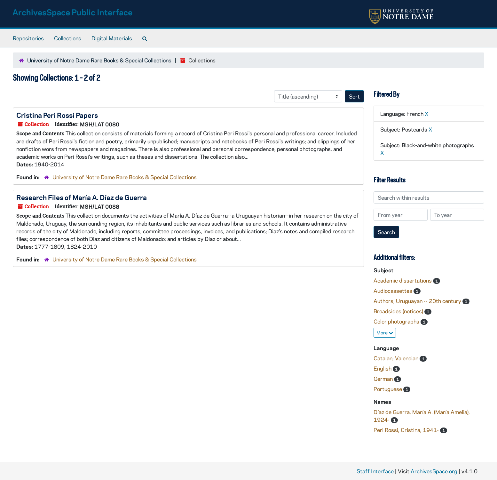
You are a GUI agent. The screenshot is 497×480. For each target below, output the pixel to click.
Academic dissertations (403, 280)
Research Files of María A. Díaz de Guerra (81, 197)
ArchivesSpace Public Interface (72, 12)
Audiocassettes (394, 290)
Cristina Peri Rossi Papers (57, 114)
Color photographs (397, 321)
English (383, 368)
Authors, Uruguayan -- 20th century (418, 300)
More (384, 332)
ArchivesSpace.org (434, 471)
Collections (67, 38)
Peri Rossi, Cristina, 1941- (407, 429)
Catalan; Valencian (397, 358)
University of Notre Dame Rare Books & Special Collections (99, 60)
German (384, 378)
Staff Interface (375, 471)
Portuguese (388, 388)
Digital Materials (111, 38)
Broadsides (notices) (399, 311)
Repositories (28, 38)
